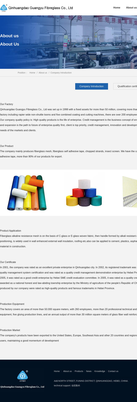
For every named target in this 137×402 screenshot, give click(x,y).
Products (79, 371)
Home (116, 7)
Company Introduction (61, 72)
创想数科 (75, 385)
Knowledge (99, 371)
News (89, 371)
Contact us (113, 371)
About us (44, 72)
